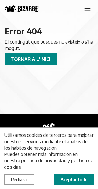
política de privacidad (43, 160)
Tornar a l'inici (30, 59)
